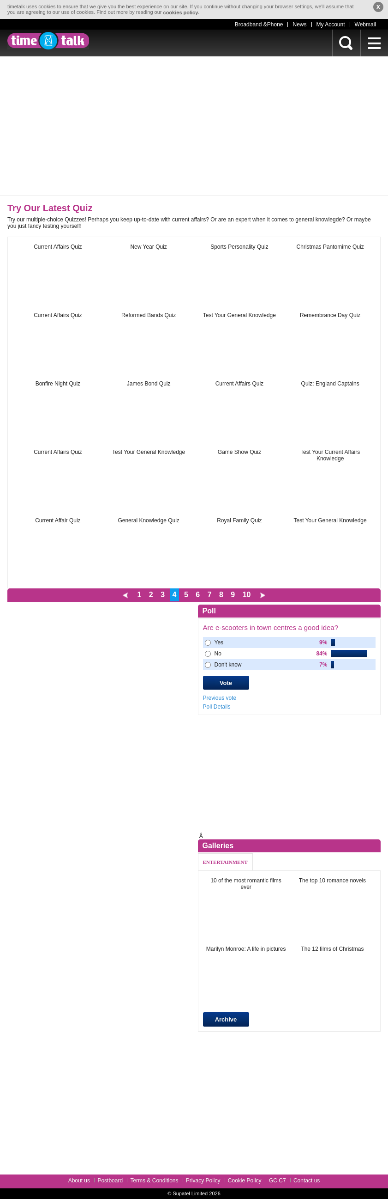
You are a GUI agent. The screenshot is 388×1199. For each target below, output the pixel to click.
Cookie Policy (245, 1180)
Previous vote (220, 698)
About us (79, 1180)
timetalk (48, 40)
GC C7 (277, 1180)
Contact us (306, 1180)
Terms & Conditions (154, 1180)
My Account (330, 24)
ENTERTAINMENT (225, 862)
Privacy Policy (203, 1180)
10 (247, 595)
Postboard (110, 1180)
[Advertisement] (194, 125)
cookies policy (180, 12)
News (299, 24)
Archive (226, 1019)
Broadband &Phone (259, 24)
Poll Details (217, 706)
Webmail (365, 24)
